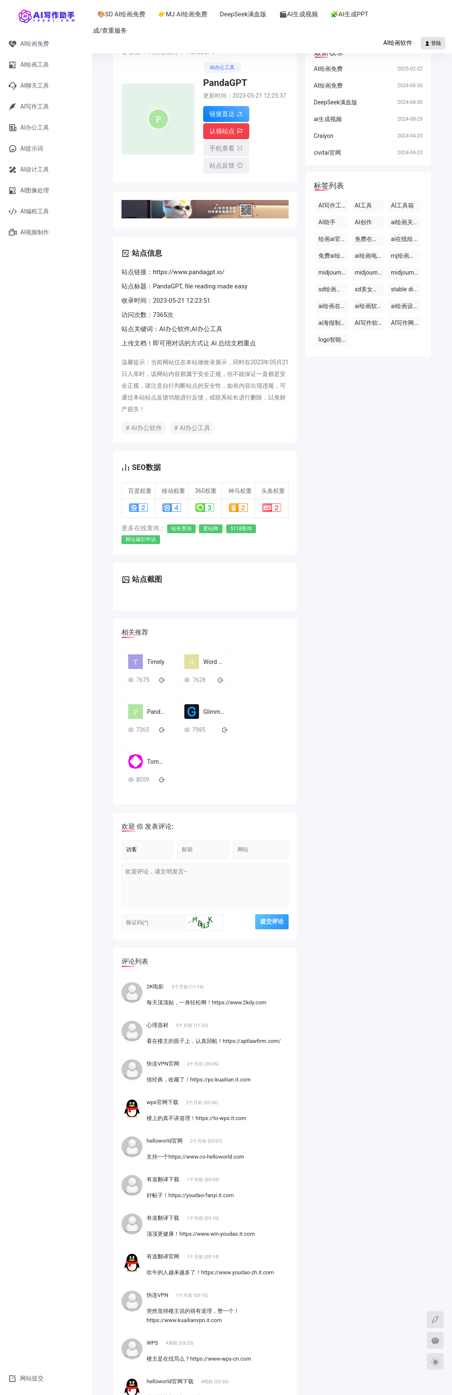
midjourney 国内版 (370, 272)
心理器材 (158, 964)
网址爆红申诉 (141, 535)
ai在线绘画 (405, 239)
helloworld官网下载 (171, 1320)
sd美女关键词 (370, 289)
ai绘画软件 (369, 306)
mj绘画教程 (406, 255)
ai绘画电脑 (369, 255)
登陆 (433, 43)
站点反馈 (226, 162)
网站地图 (345, 1380)
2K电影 (156, 926)
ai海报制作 (332, 322)
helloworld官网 (165, 1080)
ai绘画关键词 (406, 222)
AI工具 (363, 205)
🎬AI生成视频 (351, 14)
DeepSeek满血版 (296, 14)
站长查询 (181, 524)
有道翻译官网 (164, 1196)
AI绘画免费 (328, 68)
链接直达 (226, 114)
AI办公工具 (222, 67)
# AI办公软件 (144, 423)
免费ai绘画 (332, 255)
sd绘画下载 (333, 289)
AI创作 (363, 222)
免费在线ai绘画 (370, 239)
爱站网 (210, 524)
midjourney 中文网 (333, 272)
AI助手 (128, 14)
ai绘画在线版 (333, 306)
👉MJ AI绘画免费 (236, 14)
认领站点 (226, 130)
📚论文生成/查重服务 (149, 30)
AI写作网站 (405, 322)
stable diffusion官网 (406, 289)
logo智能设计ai (333, 339)
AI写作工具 (332, 205)
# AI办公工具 (192, 423)
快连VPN (158, 1234)
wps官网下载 (163, 1041)
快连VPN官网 (164, 1003)
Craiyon (323, 135)
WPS (153, 1282)
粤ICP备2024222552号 (238, 1380)
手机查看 (226, 146)
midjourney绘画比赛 (406, 272)
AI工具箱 (402, 205)
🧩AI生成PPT (402, 14)
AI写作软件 (369, 322)
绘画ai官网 (332, 239)
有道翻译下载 (164, 1118)
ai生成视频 (328, 119)
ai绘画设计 (405, 306)
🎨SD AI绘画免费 (174, 14)
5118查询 (241, 524)
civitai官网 (327, 152)
